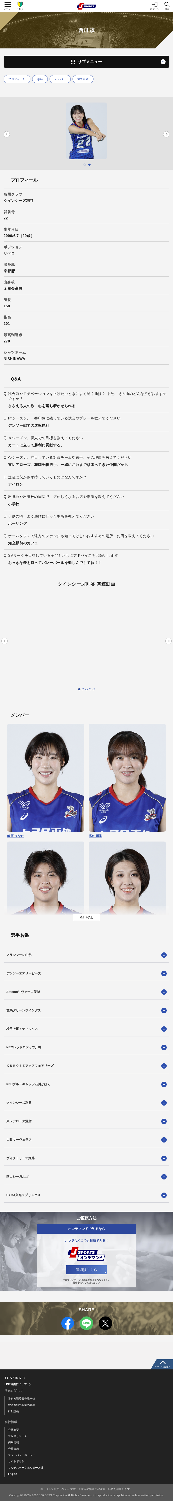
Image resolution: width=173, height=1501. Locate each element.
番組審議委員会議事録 (21, 1398)
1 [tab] (85, 165)
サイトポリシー (17, 1461)
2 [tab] (89, 165)
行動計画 (13, 1411)
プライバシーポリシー (21, 1455)
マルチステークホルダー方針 (25, 1467)
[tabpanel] (86, 131)
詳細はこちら (86, 1270)
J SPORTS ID (13, 1377)
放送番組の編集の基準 (21, 1405)
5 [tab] (94, 689)
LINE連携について (16, 1384)
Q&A (40, 79)
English (12, 1474)
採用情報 (13, 1442)
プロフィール (17, 79)
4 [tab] (90, 689)
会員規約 (13, 1448)
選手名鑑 (83, 79)
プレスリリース (17, 1436)
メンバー (60, 79)
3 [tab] (86, 689)
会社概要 (13, 1429)
